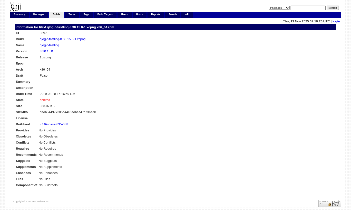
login (336, 21)
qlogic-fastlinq (49, 45)
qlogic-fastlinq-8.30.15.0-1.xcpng (63, 39)
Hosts (139, 14)
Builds (56, 14)
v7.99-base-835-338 (54, 124)
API (187, 14)
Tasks (71, 14)
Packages (39, 14)
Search (173, 14)
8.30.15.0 (46, 51)
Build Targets (105, 14)
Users (124, 14)
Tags (86, 14)
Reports (155, 14)
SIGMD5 (22, 112)
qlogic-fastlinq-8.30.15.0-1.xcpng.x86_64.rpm (80, 27)
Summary (19, 14)
